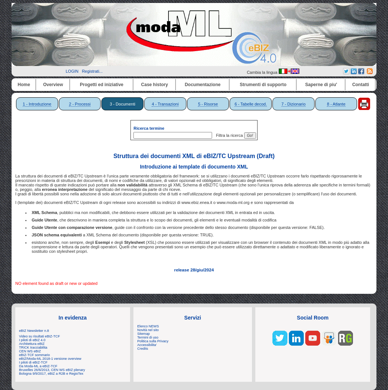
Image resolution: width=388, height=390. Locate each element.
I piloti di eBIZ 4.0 (32, 340)
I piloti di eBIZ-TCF (33, 362)
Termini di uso (147, 337)
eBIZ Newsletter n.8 (34, 331)
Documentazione (203, 84)
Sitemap (143, 334)
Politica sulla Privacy (152, 341)
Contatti (360, 84)
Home (24, 84)
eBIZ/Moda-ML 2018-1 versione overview (50, 359)
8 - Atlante (336, 104)
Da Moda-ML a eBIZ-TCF (38, 366)
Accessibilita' (147, 345)
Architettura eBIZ (32, 344)
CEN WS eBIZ (30, 351)
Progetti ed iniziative (101, 84)
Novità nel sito (148, 330)
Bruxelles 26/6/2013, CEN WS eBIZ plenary (52, 370)
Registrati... (92, 71)
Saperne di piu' (321, 84)
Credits (142, 348)
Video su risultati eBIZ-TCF (40, 336)
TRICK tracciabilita (33, 347)
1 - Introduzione (37, 104)
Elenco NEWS (148, 326)
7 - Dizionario (293, 104)
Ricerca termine (148, 128)
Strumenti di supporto (263, 84)
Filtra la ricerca (228, 135)
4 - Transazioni (165, 104)
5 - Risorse (208, 104)
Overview (53, 84)
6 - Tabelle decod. (250, 104)
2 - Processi (80, 104)
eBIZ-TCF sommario (34, 355)
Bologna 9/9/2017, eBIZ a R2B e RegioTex (51, 373)
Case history (154, 84)
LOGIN (72, 71)
